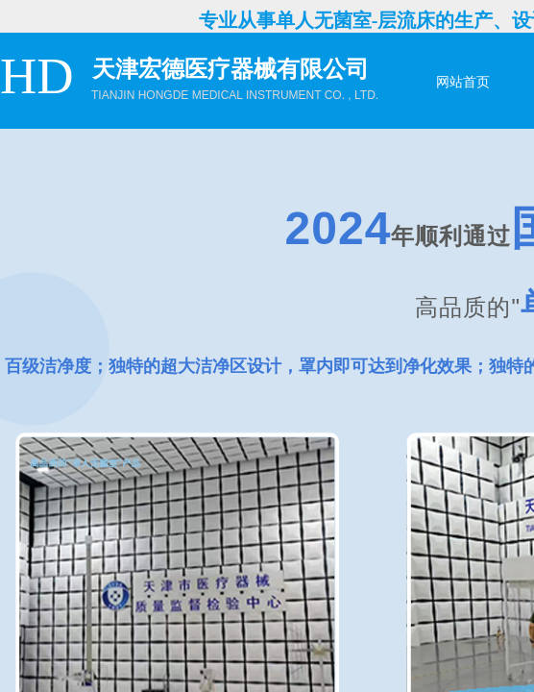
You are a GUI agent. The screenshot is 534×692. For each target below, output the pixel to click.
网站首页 (463, 82)
